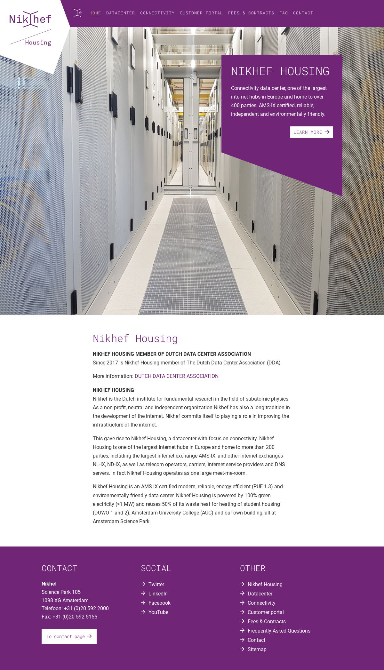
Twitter (156, 584)
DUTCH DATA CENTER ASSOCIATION (177, 376)
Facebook (159, 603)
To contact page (69, 636)
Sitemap (257, 649)
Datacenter (120, 13)
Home (95, 13)
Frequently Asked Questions (279, 631)
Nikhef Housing (265, 584)
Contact (303, 13)
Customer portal (201, 13)
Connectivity (157, 13)
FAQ (283, 13)
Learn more (311, 132)
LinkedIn (158, 594)
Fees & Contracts (251, 13)
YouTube (158, 612)
